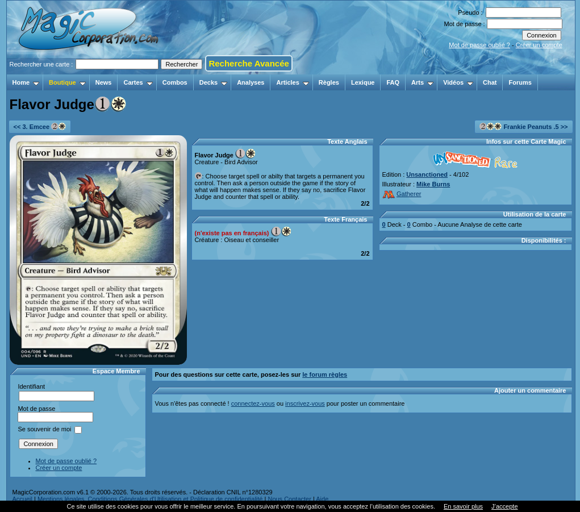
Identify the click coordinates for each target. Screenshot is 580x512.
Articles (292, 82)
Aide (322, 499)
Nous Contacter (289, 499)
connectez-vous (253, 403)
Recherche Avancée (248, 63)
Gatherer (402, 193)
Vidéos (458, 82)
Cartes (137, 82)
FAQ (392, 82)
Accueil (22, 499)
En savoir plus (463, 506)
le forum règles (324, 374)
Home (26, 82)
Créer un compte (539, 44)
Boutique (67, 82)
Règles (329, 82)
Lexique (363, 82)
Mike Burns (433, 184)
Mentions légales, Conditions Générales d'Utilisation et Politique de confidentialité (150, 499)
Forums (519, 82)
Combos (174, 82)
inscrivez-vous (305, 403)
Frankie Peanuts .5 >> (523, 126)
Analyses (250, 82)
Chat (489, 82)
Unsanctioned (427, 174)
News (103, 82)
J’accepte (504, 506)
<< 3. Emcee (40, 126)
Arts (422, 82)
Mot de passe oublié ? (479, 44)
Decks (213, 82)
